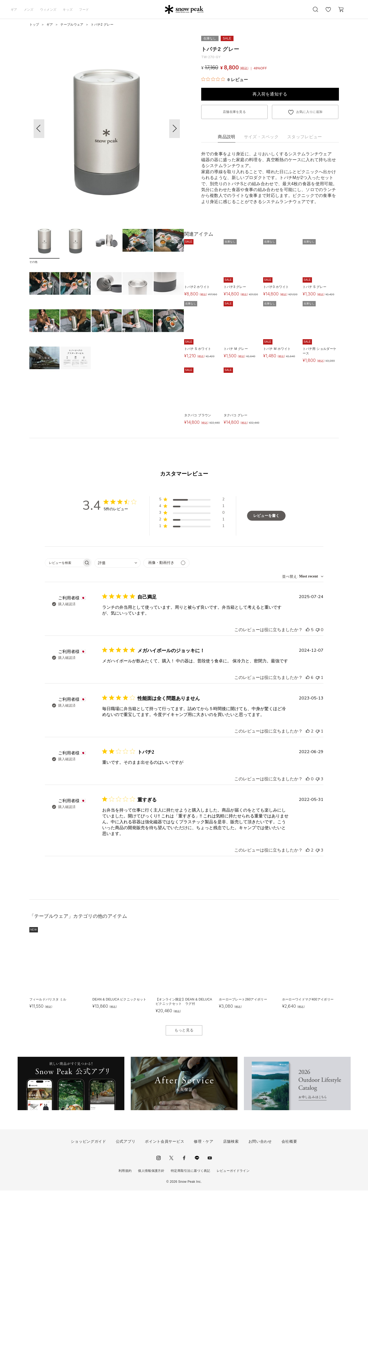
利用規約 (125, 1329)
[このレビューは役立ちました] (308, 788)
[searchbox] (63, 721)
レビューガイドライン (233, 1329)
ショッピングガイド (88, 1299)
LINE (197, 1316)
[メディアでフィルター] (166, 721)
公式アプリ (126, 1299)
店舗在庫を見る (234, 112)
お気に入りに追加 (309, 112)
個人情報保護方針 (151, 1329)
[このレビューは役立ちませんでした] (317, 788)
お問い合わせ (260, 1299)
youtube (209, 1316)
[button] (174, 128)
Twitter (171, 1316)
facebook (184, 1316)
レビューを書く (266, 674)
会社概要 (289, 1299)
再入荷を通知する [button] (269, 94)
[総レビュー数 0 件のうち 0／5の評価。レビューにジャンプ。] (224, 80)
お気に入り (328, 12)
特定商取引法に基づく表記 (190, 1329)
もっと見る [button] (184, 1188)
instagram (158, 1316)
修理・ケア (203, 1299)
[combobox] (117, 721)
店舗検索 (231, 1299)
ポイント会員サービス (164, 1299)
